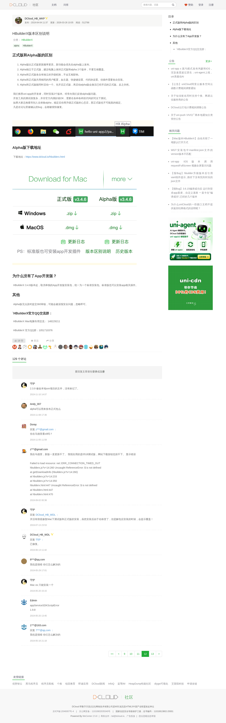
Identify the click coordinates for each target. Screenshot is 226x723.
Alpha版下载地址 (182, 29)
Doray (33, 424)
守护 (32, 383)
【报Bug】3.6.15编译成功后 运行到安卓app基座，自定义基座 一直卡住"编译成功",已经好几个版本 (192, 192)
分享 (50, 340)
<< (112, 653)
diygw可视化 (161, 683)
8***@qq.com (37, 559)
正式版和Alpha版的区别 (186, 22)
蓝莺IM (121, 683)
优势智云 (17, 683)
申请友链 (192, 683)
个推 (59, 683)
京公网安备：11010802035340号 (94, 711)
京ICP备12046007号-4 (63, 711)
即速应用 (83, 683)
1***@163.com (38, 625)
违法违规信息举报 (147, 716)
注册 (211, 4)
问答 (66, 4)
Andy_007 (35, 404)
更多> (209, 61)
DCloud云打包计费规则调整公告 (188, 107)
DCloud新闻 (98, 683)
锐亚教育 (70, 683)
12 (145, 653)
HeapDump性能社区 (140, 683)
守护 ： (40, 539)
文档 (54, 4)
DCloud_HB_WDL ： (47, 514)
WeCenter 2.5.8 (90, 716)
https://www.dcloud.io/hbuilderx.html (45, 156)
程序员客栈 (47, 683)
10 (131, 653)
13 (152, 653)
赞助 (190, 4)
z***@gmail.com (39, 449)
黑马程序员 (32, 683)
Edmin (33, 600)
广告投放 (131, 716)
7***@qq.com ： (45, 630)
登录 (200, 4)
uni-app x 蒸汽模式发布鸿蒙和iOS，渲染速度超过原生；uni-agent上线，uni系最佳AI (192, 72)
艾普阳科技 (177, 683)
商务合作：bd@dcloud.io (112, 716)
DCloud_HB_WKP (35, 18)
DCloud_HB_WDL (40, 534)
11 (138, 653)
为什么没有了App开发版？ (187, 36)
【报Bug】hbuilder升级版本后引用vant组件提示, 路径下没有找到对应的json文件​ (192, 177)
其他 (175, 42)
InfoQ (111, 683)
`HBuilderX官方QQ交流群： (191, 49)
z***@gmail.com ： (46, 429)
